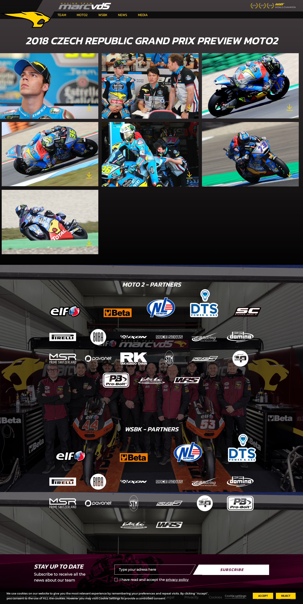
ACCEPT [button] (263, 596)
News (122, 14)
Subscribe (232, 569)
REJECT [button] (285, 596)
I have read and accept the (154, 580)
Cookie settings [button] (235, 595)
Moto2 (82, 14)
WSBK (102, 14)
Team (61, 14)
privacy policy (177, 580)
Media (143, 14)
